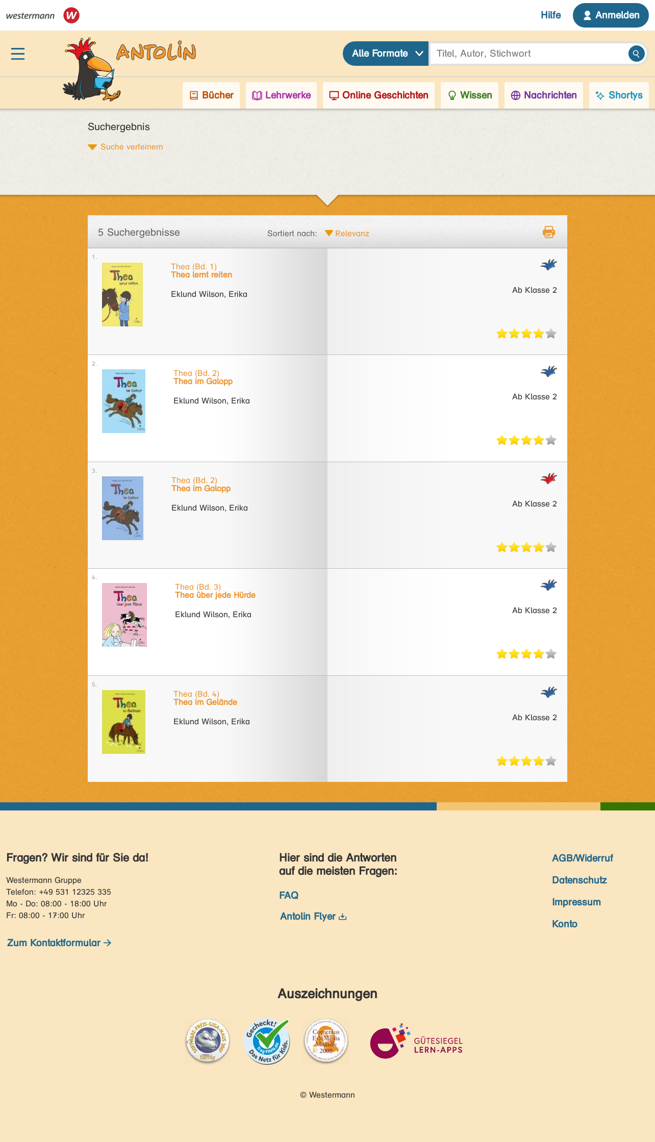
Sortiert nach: (292, 233)
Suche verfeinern (131, 146)
